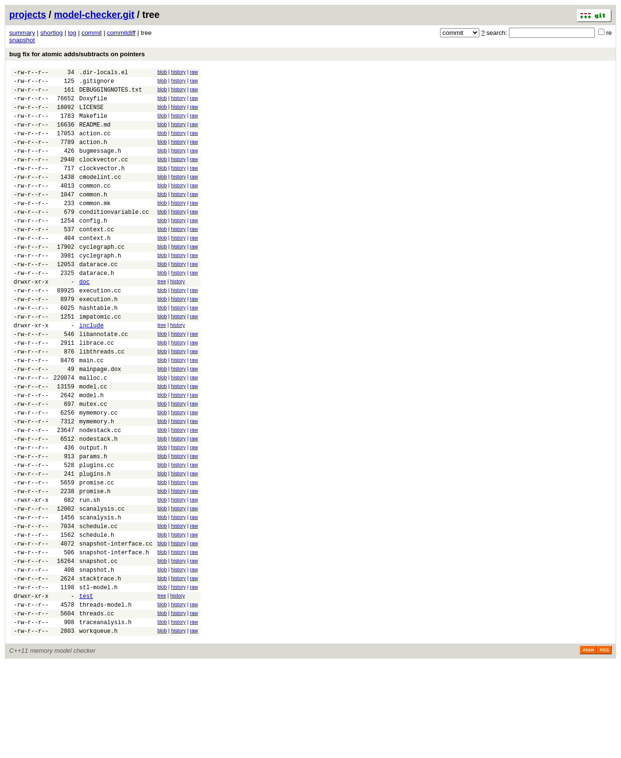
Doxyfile (93, 104)
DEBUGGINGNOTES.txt (110, 94)
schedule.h (96, 613)
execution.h (98, 338)
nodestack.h (98, 501)
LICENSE (91, 114)
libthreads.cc (102, 399)
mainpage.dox (100, 420)
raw (194, 72)
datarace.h (96, 308)
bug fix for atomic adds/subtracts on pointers (77, 54)
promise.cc (96, 552)
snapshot (22, 40)
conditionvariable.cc (114, 236)
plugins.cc (96, 532)
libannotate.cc (103, 379)
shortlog (51, 32)
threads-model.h (105, 695)
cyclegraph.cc (102, 277)
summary (22, 32)
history (178, 72)
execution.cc (100, 328)
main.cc (91, 409)
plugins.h (95, 542)
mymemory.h (96, 481)
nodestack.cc (100, 491)
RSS (604, 744)
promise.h (95, 562)
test (86, 684)
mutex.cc (93, 460)
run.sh (89, 572)
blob (162, 72)
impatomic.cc (100, 359)
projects (27, 14)
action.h (93, 155)
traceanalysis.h (105, 715)
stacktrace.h (100, 664)
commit (92, 32)
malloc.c (93, 430)
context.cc (96, 257)
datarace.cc (98, 297)
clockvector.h (102, 185)
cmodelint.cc (100, 196)
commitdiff (121, 32)
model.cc (93, 440)
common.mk (95, 226)
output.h (93, 511)
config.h (93, 246)
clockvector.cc (103, 175)
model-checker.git (94, 14)
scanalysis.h (100, 593)
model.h (91, 450)
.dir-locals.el (103, 73)
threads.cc (96, 705)
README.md (95, 134)
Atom (588, 744)
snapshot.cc (98, 644)
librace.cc (96, 389)
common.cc (95, 206)
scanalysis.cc (102, 583)
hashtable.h (98, 348)
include (91, 369)
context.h (95, 267)
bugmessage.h (100, 165)
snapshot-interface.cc (115, 623)
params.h (93, 521)
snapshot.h (96, 654)
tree (161, 316)
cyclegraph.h (100, 287)
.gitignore (96, 84)
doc (84, 318)
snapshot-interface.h (114, 633)
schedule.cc (98, 603)
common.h (93, 216)
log (72, 32)
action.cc (95, 145)
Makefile (93, 124)
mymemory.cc (98, 471)
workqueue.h (98, 725)
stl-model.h (98, 674)
